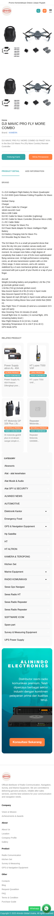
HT (5, 541)
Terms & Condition (10, 897)
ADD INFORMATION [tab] (34, 171)
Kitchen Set (10, 564)
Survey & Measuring (11, 863)
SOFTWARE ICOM (14, 617)
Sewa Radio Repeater (15, 602)
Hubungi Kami (13, 157)
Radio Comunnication (11, 855)
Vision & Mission (9, 812)
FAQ (4, 893)
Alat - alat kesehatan (14, 473)
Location (5, 833)
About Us (6, 829)
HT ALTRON (10, 549)
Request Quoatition (10, 889)
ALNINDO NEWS (13, 496)
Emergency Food (13, 519)
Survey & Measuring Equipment (20, 632)
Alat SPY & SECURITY (16, 488)
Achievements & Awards (12, 816)
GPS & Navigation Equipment (19, 526)
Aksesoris (9, 466)
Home (4, 120)
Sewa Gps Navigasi (14, 587)
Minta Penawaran (40, 157)
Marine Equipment (13, 572)
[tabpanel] (27, 260)
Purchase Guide (9, 902)
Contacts (6, 881)
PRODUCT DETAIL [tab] (10, 171)
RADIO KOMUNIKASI (15, 579)
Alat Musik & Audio (14, 481)
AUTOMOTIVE (12, 503)
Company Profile (9, 838)
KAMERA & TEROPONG (17, 556)
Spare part (9, 625)
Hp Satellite (10, 534)
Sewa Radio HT (12, 594)
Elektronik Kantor (13, 511)
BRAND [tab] (5, 182)
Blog (4, 885)
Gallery (5, 842)
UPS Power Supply (14, 640)
